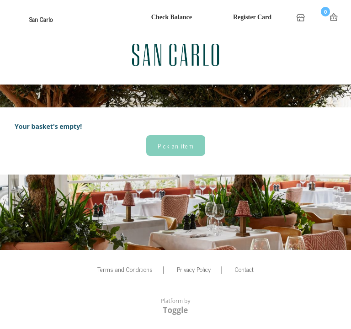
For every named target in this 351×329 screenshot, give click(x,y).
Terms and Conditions (125, 269)
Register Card (252, 17)
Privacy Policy (194, 269)
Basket (333, 17)
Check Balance (171, 17)
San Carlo (41, 19)
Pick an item (176, 145)
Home (301, 18)
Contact (244, 269)
